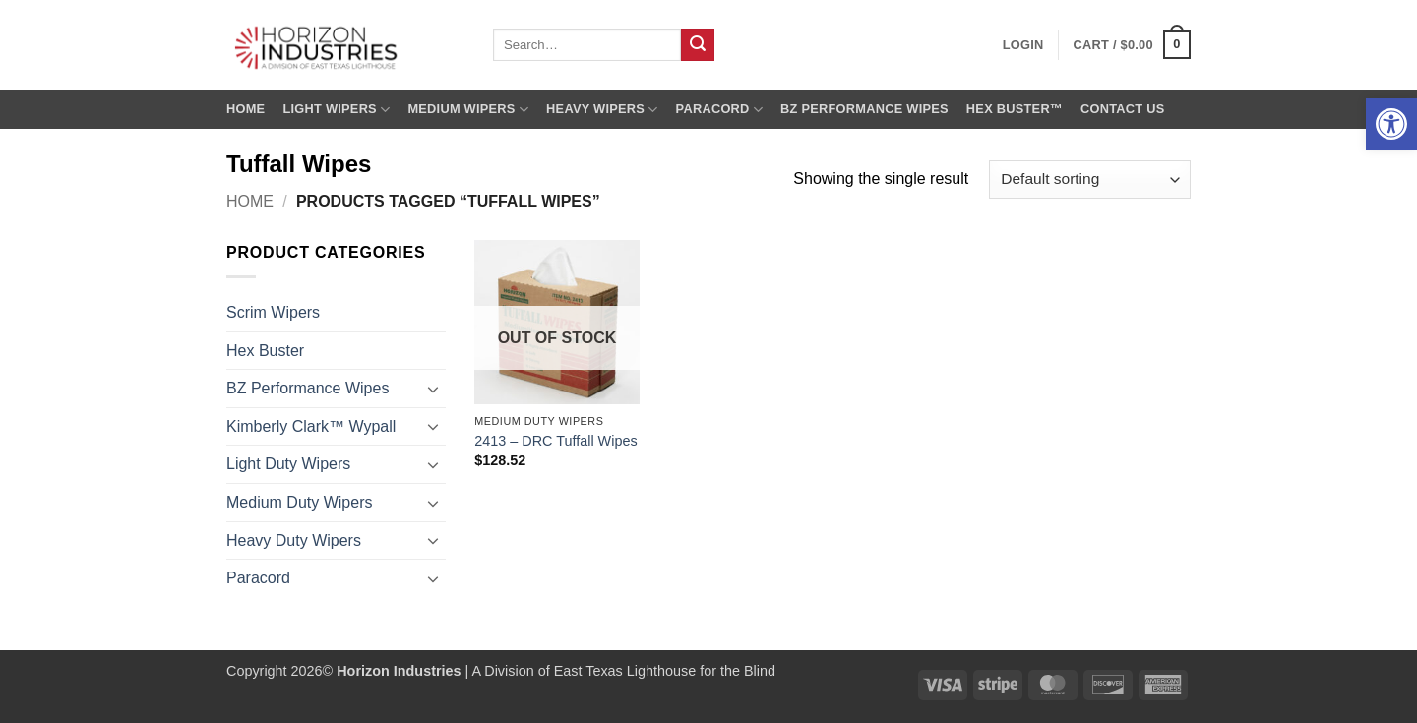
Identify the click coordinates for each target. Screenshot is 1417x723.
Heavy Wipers (601, 109)
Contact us (1122, 108)
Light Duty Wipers (288, 463)
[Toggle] (434, 388)
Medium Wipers (467, 109)
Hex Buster (265, 350)
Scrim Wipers (273, 312)
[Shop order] (1090, 179)
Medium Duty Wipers (299, 502)
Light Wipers (336, 109)
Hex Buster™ (1014, 108)
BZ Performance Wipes (864, 108)
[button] (1391, 124)
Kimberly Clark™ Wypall (311, 426)
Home (245, 108)
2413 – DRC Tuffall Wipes (555, 441)
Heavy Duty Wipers (293, 540)
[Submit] (697, 45)
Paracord (720, 109)
